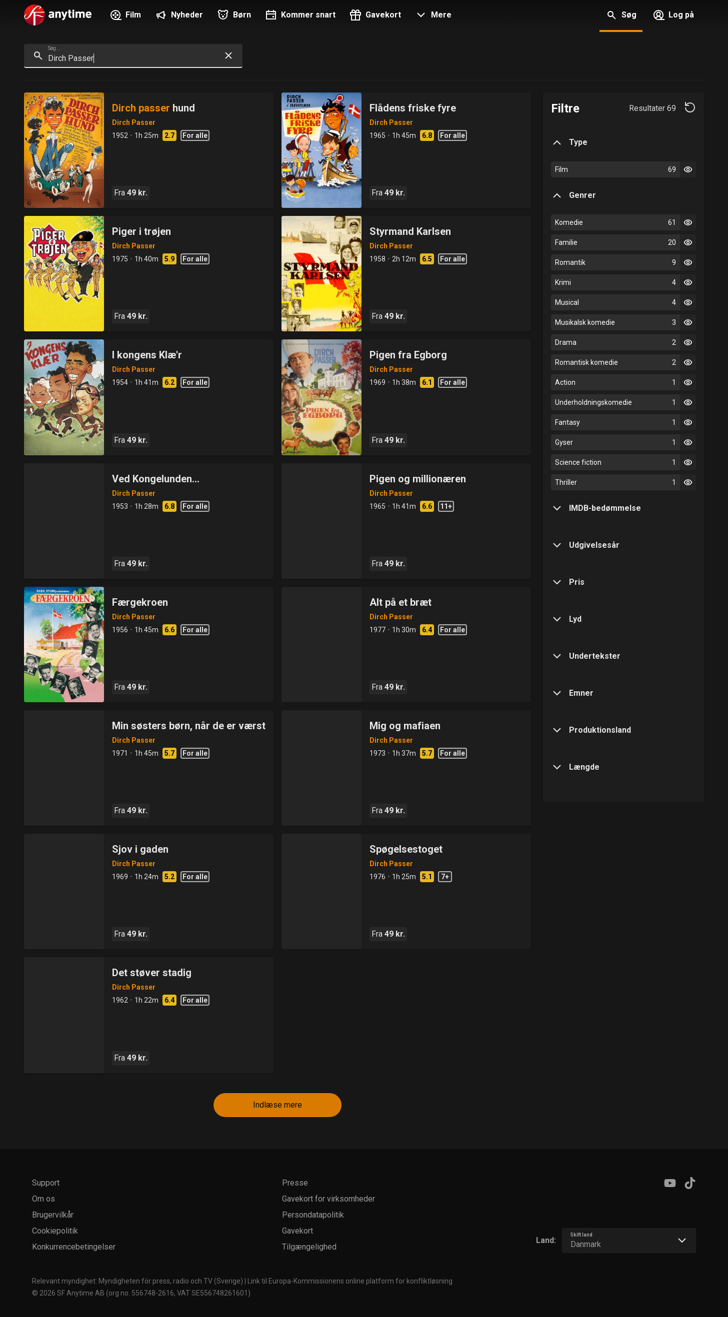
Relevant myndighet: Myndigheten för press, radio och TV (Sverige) (137, 1281)
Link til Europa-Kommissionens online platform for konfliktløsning (350, 1281)
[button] (432, 16)
